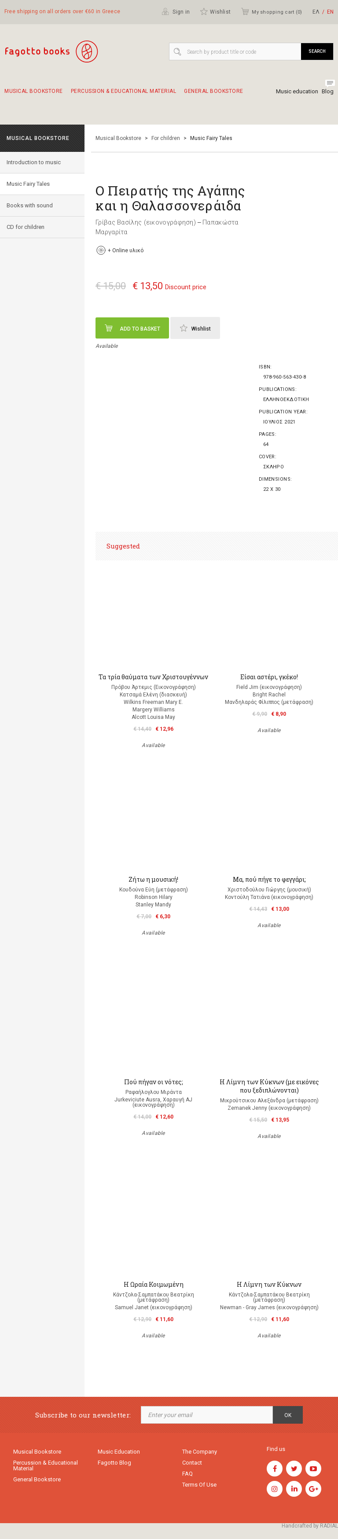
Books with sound (30, 205)
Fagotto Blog (114, 1462)
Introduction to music (34, 162)
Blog (328, 91)
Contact (192, 1462)
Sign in (176, 11)
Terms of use (199, 1484)
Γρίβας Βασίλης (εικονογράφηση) (146, 222)
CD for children (25, 227)
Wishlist (215, 11)
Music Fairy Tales (28, 183)
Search (317, 51)
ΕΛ (316, 12)
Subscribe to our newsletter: (83, 1415)
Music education (297, 91)
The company (199, 1451)
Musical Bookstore (33, 95)
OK (287, 1415)
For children (165, 138)
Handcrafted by (310, 1526)
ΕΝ (330, 12)
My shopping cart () (271, 11)
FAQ (187, 1473)
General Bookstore (213, 95)
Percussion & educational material (123, 95)
